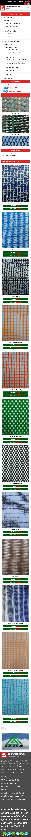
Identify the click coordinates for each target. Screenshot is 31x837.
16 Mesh (8, 33)
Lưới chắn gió (10, 71)
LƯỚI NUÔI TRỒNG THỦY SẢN (11, 41)
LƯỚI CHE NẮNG (8, 21)
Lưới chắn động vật (12, 47)
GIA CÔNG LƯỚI (8, 78)
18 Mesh (8, 37)
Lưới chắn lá (10, 74)
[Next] (8, 728)
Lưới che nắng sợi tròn (13, 23)
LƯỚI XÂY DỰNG (8, 17)
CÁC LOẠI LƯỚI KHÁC (9, 44)
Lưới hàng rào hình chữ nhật (17, 59)
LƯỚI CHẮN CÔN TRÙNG (10, 31)
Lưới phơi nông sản (12, 67)
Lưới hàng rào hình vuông (17, 63)
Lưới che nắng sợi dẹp (12, 27)
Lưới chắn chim (13, 49)
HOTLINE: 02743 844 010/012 (14, 1)
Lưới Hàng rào (10, 57)
